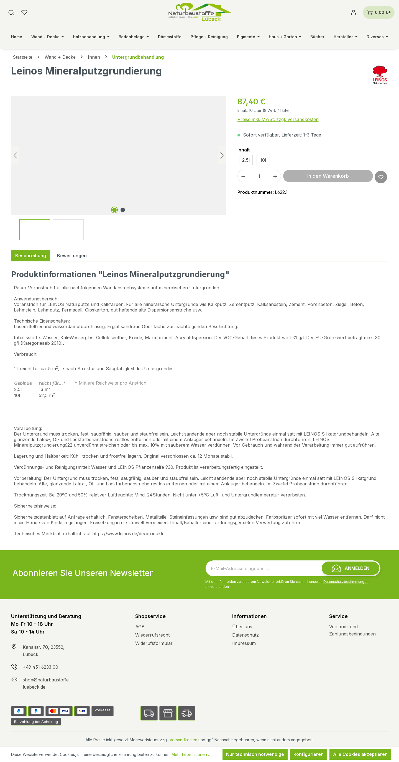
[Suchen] (11, 12)
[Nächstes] (222, 155)
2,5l (246, 160)
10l (263, 160)
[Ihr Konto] (353, 12)
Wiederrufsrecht (152, 635)
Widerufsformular (154, 643)
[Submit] (350, 568)
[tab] (30, 255)
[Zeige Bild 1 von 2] (114, 210)
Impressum (244, 643)
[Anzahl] (259, 176)
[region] (119, 168)
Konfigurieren (308, 754)
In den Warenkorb (328, 176)
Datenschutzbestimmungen (346, 582)
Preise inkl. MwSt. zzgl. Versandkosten (278, 119)
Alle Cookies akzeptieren (360, 754)
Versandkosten (183, 739)
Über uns (242, 626)
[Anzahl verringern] (243, 176)
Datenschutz (245, 635)
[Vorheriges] (15, 155)
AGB (140, 626)
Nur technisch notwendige (255, 754)
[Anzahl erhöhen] (275, 176)
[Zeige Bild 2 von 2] (123, 210)
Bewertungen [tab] (72, 255)
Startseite (22, 57)
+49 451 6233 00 (40, 667)
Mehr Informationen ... (191, 754)
